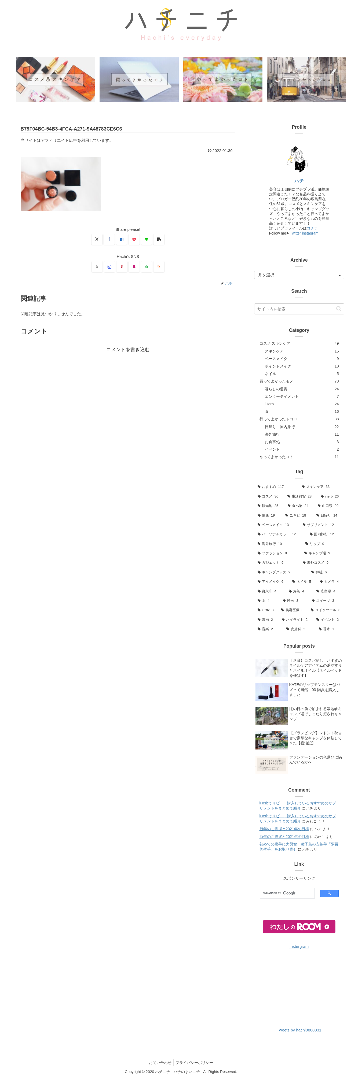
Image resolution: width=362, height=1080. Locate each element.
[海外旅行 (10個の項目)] (278, 544)
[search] (285, 893)
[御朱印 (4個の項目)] (270, 591)
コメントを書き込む (128, 350)
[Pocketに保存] (134, 240)
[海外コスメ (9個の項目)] (322, 563)
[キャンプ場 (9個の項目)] (322, 554)
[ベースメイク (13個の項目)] (277, 525)
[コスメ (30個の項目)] (269, 496)
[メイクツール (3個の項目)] (325, 610)
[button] (158, 240)
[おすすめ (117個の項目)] (276, 487)
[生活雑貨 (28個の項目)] (300, 496)
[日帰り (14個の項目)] (328, 515)
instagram (310, 233)
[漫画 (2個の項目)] (266, 620)
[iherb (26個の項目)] (331, 496)
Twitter (295, 233)
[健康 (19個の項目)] (268, 515)
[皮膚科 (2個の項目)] (299, 629)
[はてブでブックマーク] (121, 240)
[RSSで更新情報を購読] (158, 267)
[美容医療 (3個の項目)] (292, 610)
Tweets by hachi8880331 (299, 1030)
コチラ (312, 229)
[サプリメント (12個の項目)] (322, 525)
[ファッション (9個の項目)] (278, 554)
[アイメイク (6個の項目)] (271, 582)
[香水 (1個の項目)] (330, 629)
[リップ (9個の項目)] (323, 544)
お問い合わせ (159, 1063)
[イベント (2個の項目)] (328, 620)
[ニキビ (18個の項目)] (297, 515)
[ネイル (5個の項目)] (302, 582)
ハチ (299, 181)
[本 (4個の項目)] (267, 601)
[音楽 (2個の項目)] (269, 629)
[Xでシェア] (97, 240)
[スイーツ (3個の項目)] (326, 601)
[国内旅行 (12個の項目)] (325, 534)
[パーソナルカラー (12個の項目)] (280, 534)
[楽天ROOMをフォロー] (134, 267)
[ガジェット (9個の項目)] (277, 563)
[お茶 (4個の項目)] (299, 591)
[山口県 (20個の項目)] (329, 506)
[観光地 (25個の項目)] (269, 506)
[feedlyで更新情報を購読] (146, 267)
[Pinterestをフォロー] (121, 267)
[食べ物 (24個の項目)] (299, 506)
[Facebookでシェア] (109, 240)
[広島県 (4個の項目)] (328, 591)
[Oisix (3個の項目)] (266, 610)
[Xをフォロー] (97, 267)
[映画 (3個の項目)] (294, 601)
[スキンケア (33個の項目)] (321, 487)
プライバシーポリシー (195, 1063)
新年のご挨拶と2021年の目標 (284, 829)
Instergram (299, 947)
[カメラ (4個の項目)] (330, 582)
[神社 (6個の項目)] (326, 573)
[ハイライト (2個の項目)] (295, 620)
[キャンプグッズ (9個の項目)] (281, 573)
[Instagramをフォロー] (109, 267)
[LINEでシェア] (146, 240)
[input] (299, 309)
